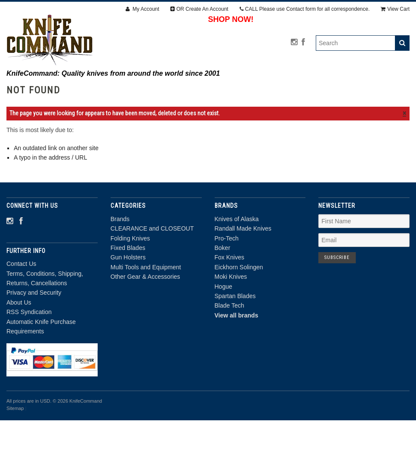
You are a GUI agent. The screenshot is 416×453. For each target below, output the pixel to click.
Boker (223, 280)
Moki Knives (231, 309)
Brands (66, 90)
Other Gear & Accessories (260, 99)
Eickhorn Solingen (239, 299)
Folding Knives (217, 90)
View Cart (395, 9)
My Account (142, 9)
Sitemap (15, 441)
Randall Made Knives (243, 261)
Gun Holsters (339, 90)
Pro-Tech (227, 270)
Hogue (223, 318)
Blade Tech (229, 338)
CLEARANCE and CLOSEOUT (136, 90)
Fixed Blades (279, 90)
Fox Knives (229, 290)
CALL (305, 9)
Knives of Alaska (237, 251)
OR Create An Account (199, 9)
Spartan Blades (235, 328)
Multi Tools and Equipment (158, 99)
